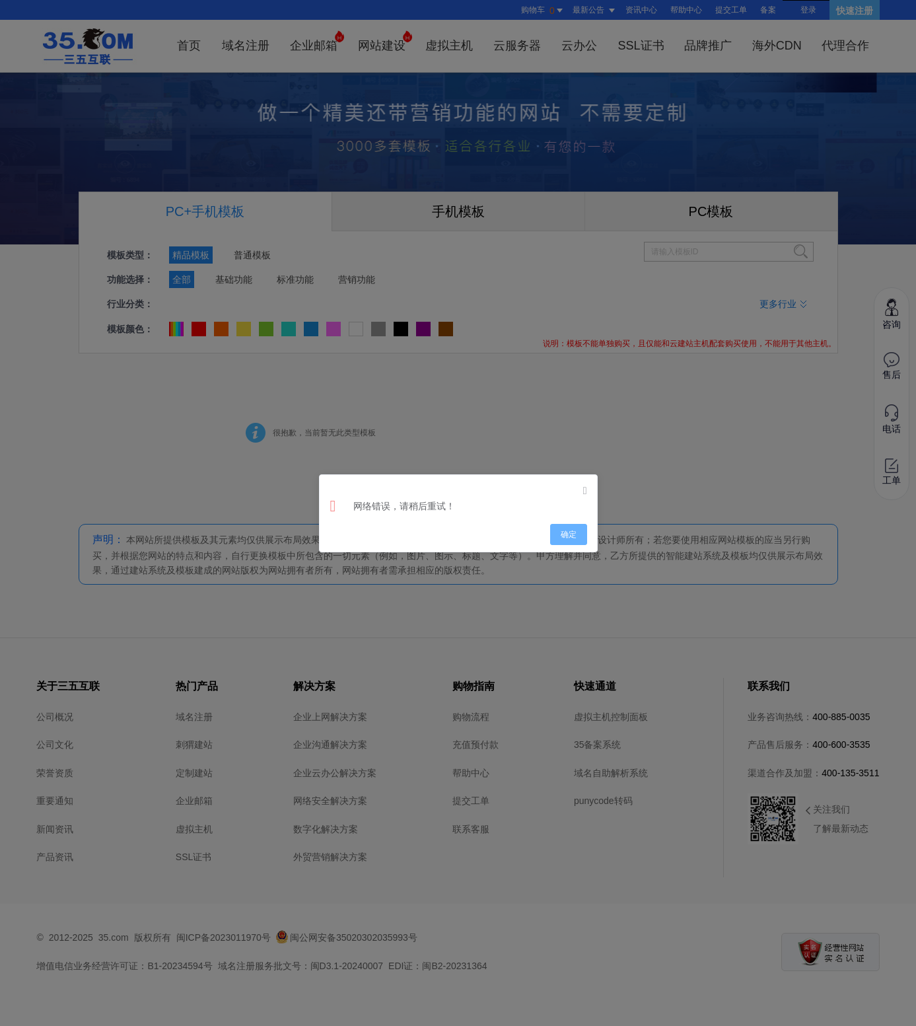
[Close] (585, 491)
